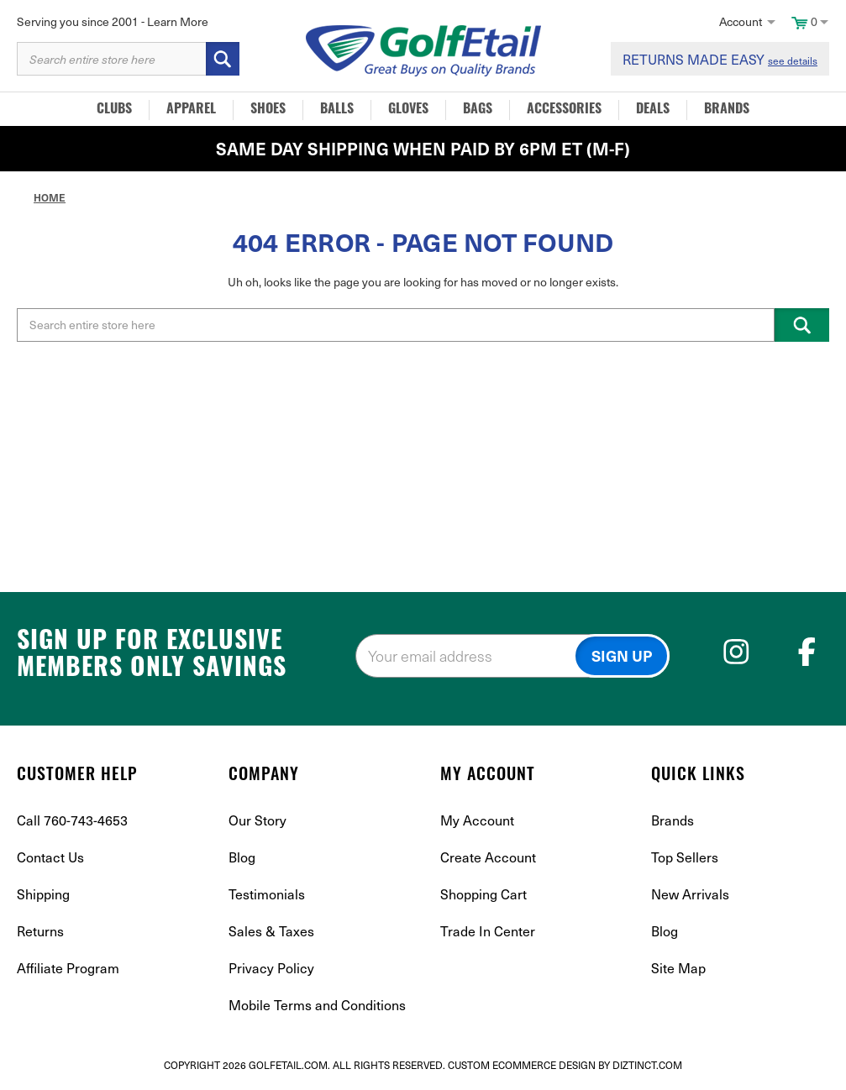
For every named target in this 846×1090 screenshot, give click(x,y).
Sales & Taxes (271, 930)
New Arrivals (690, 893)
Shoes (268, 110)
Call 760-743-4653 (72, 820)
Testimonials (267, 893)
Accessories (564, 110)
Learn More (177, 21)
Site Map (678, 967)
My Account (477, 820)
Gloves (408, 110)
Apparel (191, 110)
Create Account (488, 856)
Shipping (43, 893)
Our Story (257, 820)
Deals (653, 110)
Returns (40, 930)
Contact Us (50, 856)
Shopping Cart (483, 893)
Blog (242, 856)
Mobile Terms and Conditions (317, 1004)
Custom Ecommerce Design (522, 1064)
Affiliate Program (68, 967)
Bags (477, 110)
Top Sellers (684, 856)
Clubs (114, 110)
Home (50, 197)
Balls (337, 110)
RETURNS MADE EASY (720, 59)
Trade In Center (487, 930)
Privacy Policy (271, 967)
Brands (726, 110)
